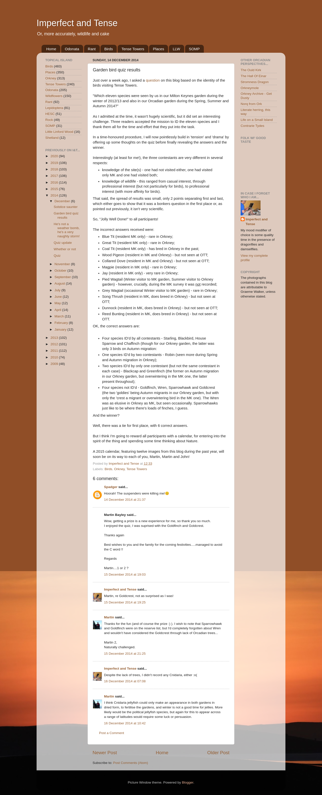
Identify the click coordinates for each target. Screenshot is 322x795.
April (58, 310)
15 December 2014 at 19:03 (125, 574)
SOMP (194, 49)
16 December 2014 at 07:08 (125, 681)
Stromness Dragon (255, 82)
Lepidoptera (54, 108)
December (62, 201)
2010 (55, 357)
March (59, 316)
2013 (55, 338)
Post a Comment (111, 733)
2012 (55, 344)
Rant (92, 49)
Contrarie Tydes (252, 126)
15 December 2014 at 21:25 (125, 653)
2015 (55, 189)
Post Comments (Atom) (130, 763)
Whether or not (65, 249)
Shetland (51, 138)
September (63, 277)
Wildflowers (53, 96)
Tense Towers (132, 49)
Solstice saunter (66, 207)
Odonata (72, 49)
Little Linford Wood (59, 132)
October (60, 270)
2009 (55, 364)
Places (158, 49)
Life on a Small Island (257, 120)
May (58, 303)
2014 (55, 195)
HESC (50, 114)
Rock (49, 120)
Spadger (110, 487)
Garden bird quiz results (66, 215)
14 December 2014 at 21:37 (125, 499)
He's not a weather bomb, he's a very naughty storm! (67, 230)
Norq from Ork (251, 104)
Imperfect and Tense (77, 23)
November (62, 264)
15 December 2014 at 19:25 (125, 602)
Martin (109, 617)
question (153, 80)
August (60, 283)
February (61, 323)
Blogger (187, 782)
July (57, 290)
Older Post (218, 752)
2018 (55, 169)
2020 (55, 156)
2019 (55, 163)
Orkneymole (250, 88)
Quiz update (63, 243)
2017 (55, 176)
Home (51, 49)
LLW (176, 49)
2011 (55, 350)
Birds (108, 49)
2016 (55, 182)
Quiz (57, 255)
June (58, 296)
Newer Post (105, 752)
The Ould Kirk (251, 70)
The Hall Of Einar (254, 76)
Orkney (119, 469)
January (60, 329)
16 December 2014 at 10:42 (125, 723)
